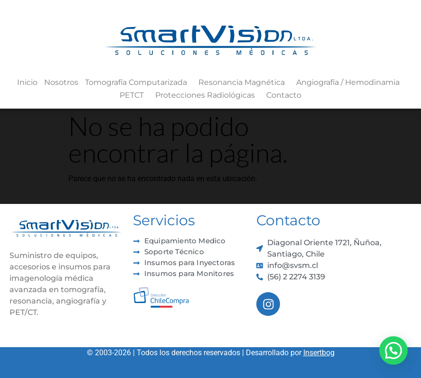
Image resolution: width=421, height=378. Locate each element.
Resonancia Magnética (244, 82)
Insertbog (319, 352)
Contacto (283, 95)
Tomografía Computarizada (138, 82)
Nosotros (61, 82)
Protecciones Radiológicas (207, 95)
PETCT (134, 95)
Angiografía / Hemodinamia (350, 82)
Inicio (27, 82)
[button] (393, 350)
